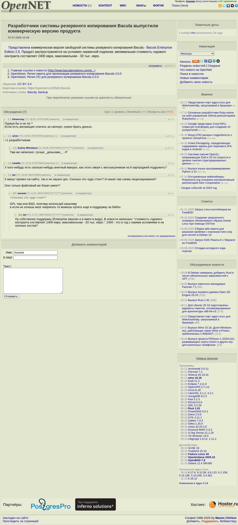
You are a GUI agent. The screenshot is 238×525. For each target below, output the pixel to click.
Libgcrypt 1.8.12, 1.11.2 (202, 438)
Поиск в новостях (192, 73)
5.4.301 (207, 475)
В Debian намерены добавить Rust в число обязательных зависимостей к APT (208, 275)
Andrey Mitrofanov (28, 148)
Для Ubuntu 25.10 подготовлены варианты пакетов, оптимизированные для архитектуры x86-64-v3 (206, 308)
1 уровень (118, 111)
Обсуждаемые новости (207, 264)
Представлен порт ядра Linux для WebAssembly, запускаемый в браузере (207, 104)
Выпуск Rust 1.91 (198, 300)
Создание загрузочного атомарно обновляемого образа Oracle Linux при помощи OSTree (206, 220)
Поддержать (209, 521)
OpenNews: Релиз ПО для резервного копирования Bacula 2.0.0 (55, 77)
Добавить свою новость (196, 82)
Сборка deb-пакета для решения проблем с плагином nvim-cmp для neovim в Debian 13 (207, 231)
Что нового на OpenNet (196, 69)
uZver (15, 136)
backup (43, 92)
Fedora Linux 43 (198, 454)
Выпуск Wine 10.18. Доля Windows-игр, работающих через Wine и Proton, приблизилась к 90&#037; (207, 330)
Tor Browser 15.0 (198, 435)
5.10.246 (196, 475)
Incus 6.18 (194, 390)
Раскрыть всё (156, 111)
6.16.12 (192, 478)
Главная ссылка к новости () (53, 70)
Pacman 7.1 (195, 371)
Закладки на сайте (15, 518)
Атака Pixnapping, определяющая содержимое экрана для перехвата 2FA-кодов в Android (207, 146)
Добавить (193, 521)
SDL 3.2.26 (194, 405)
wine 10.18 (195, 377)
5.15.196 (184, 475)
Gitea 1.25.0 (195, 423)
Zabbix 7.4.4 (195, 420)
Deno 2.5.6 (194, 414)
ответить (54, 119)
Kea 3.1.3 (194, 399)
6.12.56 (201, 472)
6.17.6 (192, 472)
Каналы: (185, 61)
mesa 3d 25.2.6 (197, 426)
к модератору (71, 119)
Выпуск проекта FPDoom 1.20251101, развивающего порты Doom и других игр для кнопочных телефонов (208, 341)
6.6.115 (212, 472)
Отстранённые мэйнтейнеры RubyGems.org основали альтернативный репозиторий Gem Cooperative (208, 179)
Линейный (133, 111)
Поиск (176, 5)
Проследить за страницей (20, 521)
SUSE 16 (193, 448)
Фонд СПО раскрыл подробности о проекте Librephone (207, 136)
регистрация (209, 1)
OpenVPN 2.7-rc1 (198, 387)
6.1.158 (222, 472)
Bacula (32, 92)
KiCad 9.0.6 (195, 402)
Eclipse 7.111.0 (197, 383)
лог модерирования (165, 236)
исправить (155, 65)
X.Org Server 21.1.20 (201, 432)
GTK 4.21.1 (195, 417)
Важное (207, 94)
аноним (22, 193)
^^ (66, 148)
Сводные (214, 65)
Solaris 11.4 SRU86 (200, 463)
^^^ (70, 148)
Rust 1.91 (194, 408)
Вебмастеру (228, 521)
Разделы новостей (192, 65)
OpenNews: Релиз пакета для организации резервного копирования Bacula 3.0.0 (66, 73)
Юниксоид (18, 119)
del (13, 175)
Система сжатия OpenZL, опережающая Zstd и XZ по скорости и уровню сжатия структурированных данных (206, 159)
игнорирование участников (141, 236)
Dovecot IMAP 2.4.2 (200, 429)
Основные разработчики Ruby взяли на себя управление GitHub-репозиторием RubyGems (208, 115)
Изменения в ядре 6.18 (193, 483)
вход (198, 1)
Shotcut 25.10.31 (198, 374)
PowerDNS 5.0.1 (198, 411)
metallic (16, 163)
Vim (193, 32)
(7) (25, 112)
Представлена (19, 47)
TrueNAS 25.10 (197, 451)
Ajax (107, 111)
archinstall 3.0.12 (198, 368)
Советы (207, 201)
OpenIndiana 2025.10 (201, 457)
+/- (144, 111)
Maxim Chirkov (226, 518)
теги (184, 5)
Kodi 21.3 (193, 380)
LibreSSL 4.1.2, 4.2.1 (200, 393)
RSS (170, 111)
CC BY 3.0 (24, 84)
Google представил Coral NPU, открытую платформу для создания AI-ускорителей (206, 126)
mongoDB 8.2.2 (197, 396)
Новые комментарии (194, 78)
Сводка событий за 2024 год (199, 187)
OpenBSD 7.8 (196, 460)
